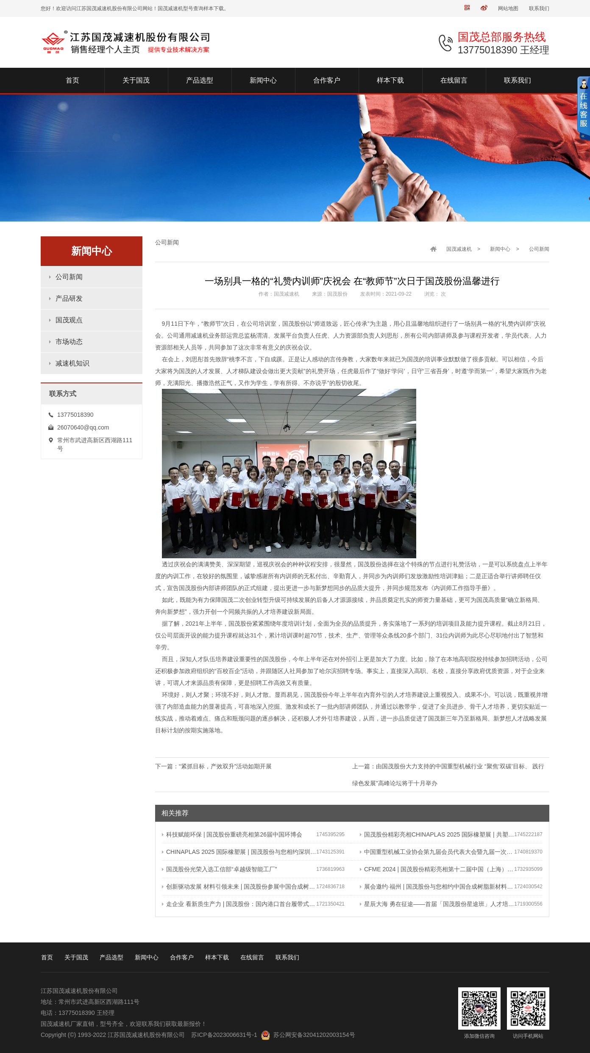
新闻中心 (500, 249)
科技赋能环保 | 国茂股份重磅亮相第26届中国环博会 (232, 834)
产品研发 (69, 298)
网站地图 (508, 8)
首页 (47, 957)
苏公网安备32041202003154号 (314, 1034)
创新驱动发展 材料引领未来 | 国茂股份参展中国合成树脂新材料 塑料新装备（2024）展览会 (239, 886)
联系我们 (539, 8)
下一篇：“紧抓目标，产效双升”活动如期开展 (213, 766)
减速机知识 (72, 363)
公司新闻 (69, 276)
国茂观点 (69, 320)
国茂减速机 (459, 249)
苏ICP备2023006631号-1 (224, 1034)
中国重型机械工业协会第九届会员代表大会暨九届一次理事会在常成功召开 (437, 851)
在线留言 (252, 957)
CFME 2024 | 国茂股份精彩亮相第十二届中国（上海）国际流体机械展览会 (437, 869)
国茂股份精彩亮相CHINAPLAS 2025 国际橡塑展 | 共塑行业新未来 (437, 834)
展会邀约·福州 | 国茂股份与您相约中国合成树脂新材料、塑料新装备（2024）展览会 (437, 886)
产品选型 (111, 957)
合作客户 (182, 957)
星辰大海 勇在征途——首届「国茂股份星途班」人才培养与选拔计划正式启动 (437, 904)
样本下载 (217, 957)
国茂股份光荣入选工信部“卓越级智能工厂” (219, 869)
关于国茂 (76, 957)
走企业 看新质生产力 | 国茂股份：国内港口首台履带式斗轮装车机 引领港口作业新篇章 (239, 904)
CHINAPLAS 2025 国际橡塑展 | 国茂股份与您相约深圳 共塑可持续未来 (239, 851)
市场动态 (69, 341)
